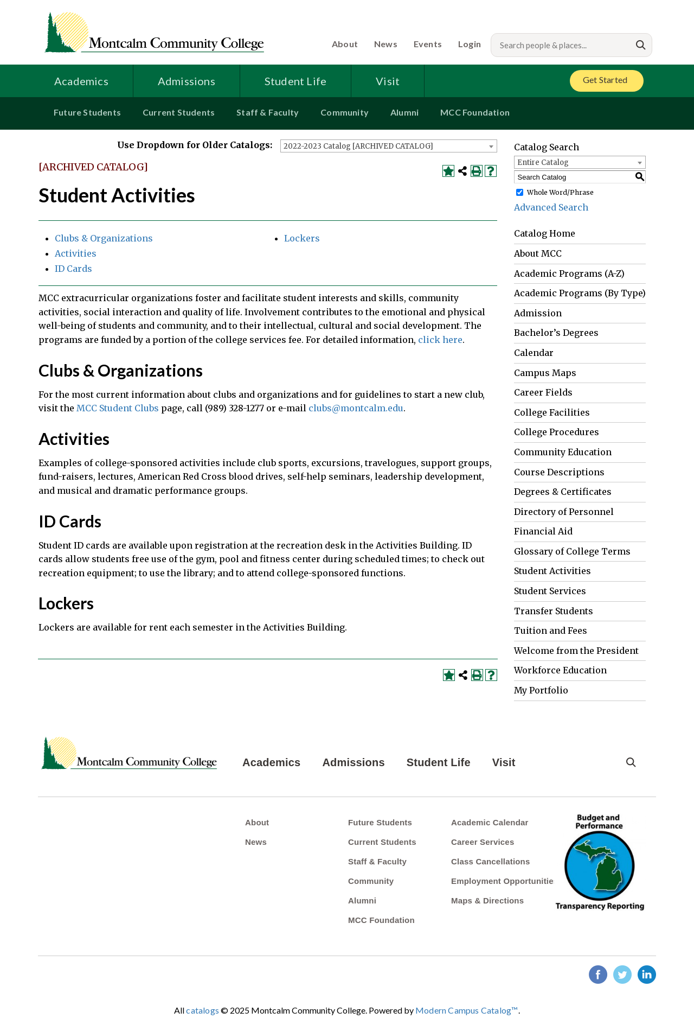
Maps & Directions (487, 900)
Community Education (563, 452)
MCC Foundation (475, 112)
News (385, 44)
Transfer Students (553, 611)
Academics (81, 80)
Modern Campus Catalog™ (466, 1010)
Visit (388, 80)
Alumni (404, 112)
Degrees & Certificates (563, 491)
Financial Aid (543, 531)
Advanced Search (551, 207)
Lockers (302, 238)
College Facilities (552, 412)
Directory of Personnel (564, 511)
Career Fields (543, 392)
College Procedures (556, 431)
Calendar (534, 352)
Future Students (87, 112)
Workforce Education (560, 670)
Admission (538, 313)
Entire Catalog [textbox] (543, 162)
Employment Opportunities (504, 881)
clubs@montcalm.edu (356, 408)
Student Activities (552, 570)
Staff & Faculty (267, 112)
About (345, 44)
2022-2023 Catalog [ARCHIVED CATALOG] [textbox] (358, 146)
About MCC (538, 253)
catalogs (202, 1010)
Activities (76, 253)
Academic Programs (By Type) (580, 293)
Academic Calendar (490, 822)
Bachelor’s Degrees (556, 332)
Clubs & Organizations (104, 238)
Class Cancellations (490, 861)
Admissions (186, 80)
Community (344, 112)
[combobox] (388, 145)
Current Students (179, 112)
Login (469, 44)
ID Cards (73, 268)
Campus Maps (545, 372)
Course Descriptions (559, 472)
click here (440, 339)
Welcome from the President (576, 650)
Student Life (295, 80)
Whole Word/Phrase (560, 192)
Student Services (550, 590)
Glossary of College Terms (572, 551)
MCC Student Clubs (117, 408)
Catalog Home (544, 233)
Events (428, 44)
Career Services (482, 841)
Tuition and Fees (550, 630)
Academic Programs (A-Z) (569, 273)
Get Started (605, 79)
